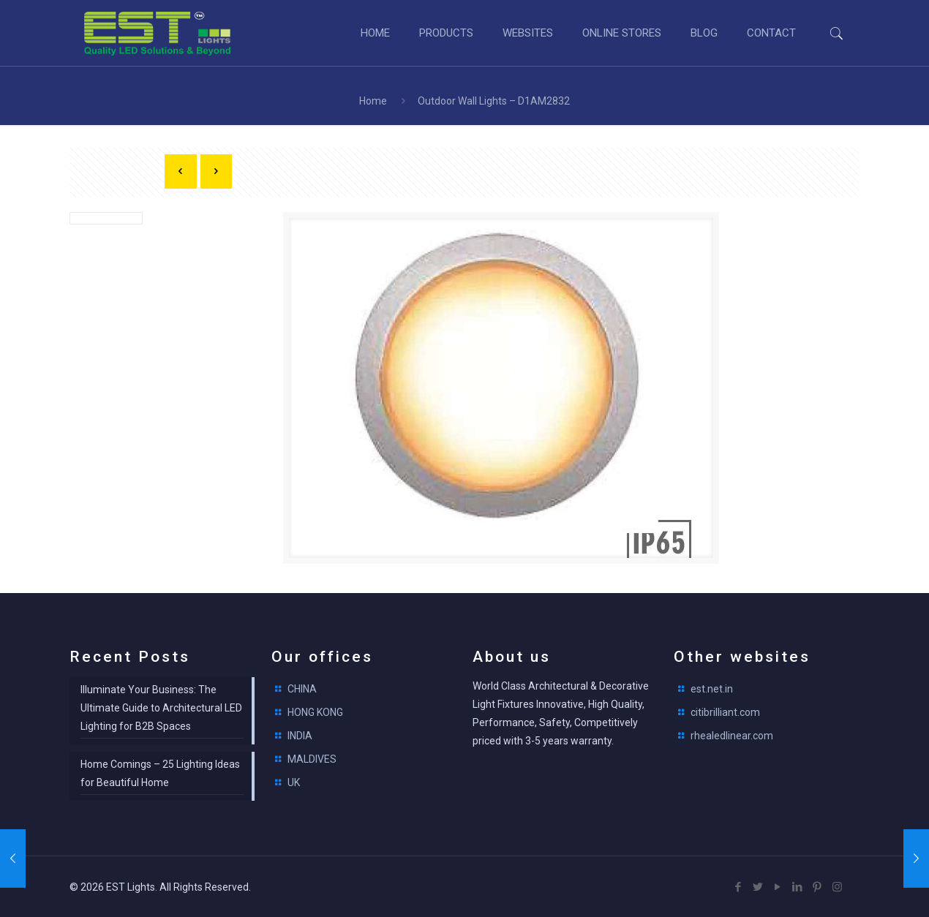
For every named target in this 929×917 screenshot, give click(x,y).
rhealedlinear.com (732, 735)
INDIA (299, 735)
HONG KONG (315, 712)
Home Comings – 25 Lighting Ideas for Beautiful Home (160, 773)
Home (373, 101)
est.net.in (712, 689)
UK (293, 782)
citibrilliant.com (725, 712)
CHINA (302, 689)
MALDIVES (311, 759)
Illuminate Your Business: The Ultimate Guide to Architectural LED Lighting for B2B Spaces (161, 708)
